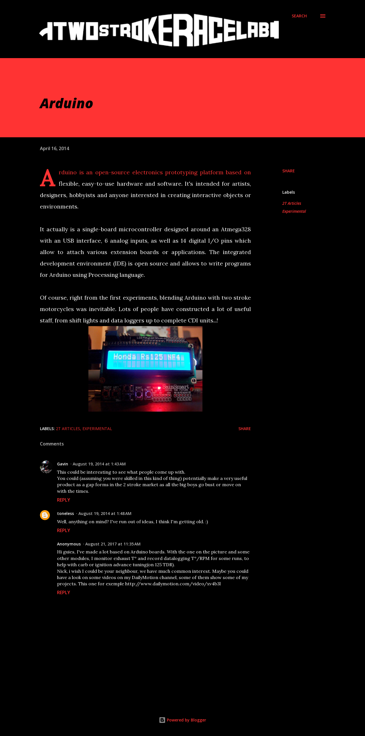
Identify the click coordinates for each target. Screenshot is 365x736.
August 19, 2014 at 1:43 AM (99, 464)
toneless (65, 513)
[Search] (299, 16)
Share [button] (288, 170)
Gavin (62, 464)
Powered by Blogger (182, 720)
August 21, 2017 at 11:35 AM (113, 544)
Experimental (294, 211)
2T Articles (291, 203)
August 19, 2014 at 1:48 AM (104, 513)
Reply (63, 500)
